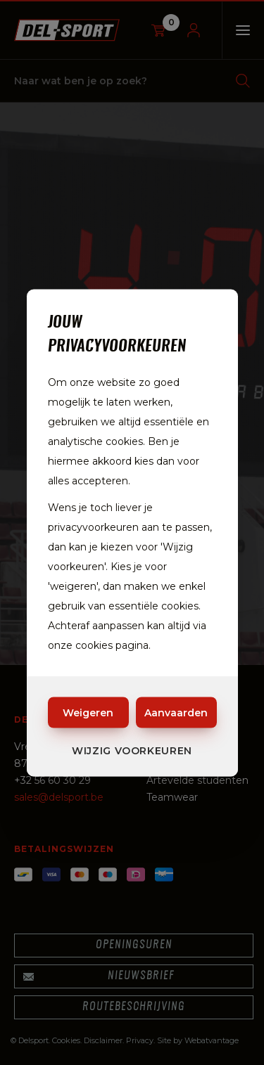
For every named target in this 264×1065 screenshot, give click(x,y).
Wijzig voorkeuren (132, 750)
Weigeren (88, 712)
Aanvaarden (176, 712)
